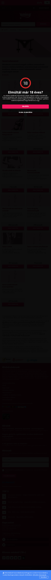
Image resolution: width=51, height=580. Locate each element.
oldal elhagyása (25, 112)
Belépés (25, 106)
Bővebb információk (39, 575)
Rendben (44, 577)
